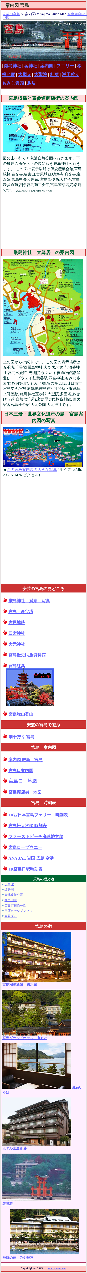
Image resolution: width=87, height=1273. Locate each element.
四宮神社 (16, 633)
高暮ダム (10, 916)
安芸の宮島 (11, 14)
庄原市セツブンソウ (18, 910)
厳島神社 (12, 66)
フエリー (65, 66)
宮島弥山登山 (20, 714)
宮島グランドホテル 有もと (36, 1036)
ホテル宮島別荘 (36, 1146)
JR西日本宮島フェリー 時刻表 (38, 815)
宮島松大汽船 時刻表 (27, 825)
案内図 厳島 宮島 (25, 759)
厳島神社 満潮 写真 (29, 601)
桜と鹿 (8, 74)
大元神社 (16, 644)
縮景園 (9, 889)
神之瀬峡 (10, 900)
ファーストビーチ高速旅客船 (35, 836)
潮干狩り (70, 74)
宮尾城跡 (16, 622)
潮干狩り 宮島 (21, 737)
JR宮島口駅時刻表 (25, 869)
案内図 (46, 66)
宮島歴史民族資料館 (27, 655)
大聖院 (40, 74)
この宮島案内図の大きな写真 (32, 469)
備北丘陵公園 (13, 895)
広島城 (9, 884)
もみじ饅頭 (13, 83)
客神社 (30, 66)
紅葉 (54, 74)
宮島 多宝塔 (20, 611)
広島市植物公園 (15, 905)
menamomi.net (57, 1268)
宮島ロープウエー (25, 847)
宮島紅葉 (16, 666)
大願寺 (24, 74)
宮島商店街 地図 (25, 792)
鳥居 (31, 83)
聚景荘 (36, 1202)
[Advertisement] (43, 221)
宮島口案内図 (20, 770)
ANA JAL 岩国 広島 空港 (31, 858)
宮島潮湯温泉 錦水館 (36, 982)
